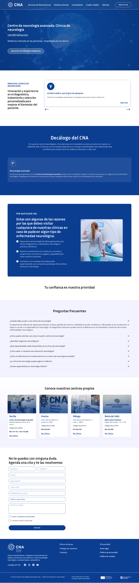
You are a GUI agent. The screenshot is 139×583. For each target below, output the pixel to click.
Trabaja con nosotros (68, 549)
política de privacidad (27, 517)
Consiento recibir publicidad (22, 521)
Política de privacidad (108, 553)
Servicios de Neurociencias (39, 5)
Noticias (105, 5)
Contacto (63, 553)
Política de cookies (107, 557)
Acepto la (23, 517)
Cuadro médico (92, 5)
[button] (47, 110)
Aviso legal (104, 549)
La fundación (77, 5)
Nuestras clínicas (61, 5)
